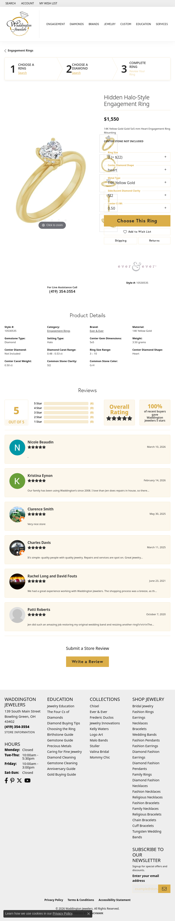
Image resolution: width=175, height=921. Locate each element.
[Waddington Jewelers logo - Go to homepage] (20, 24)
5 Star (38, 403)
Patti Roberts (39, 609)
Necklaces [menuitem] (140, 723)
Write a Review (87, 661)
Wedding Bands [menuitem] (144, 734)
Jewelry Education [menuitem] (60, 706)
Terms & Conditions (81, 900)
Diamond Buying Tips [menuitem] (63, 723)
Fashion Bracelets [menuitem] (145, 803)
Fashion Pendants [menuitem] (146, 740)
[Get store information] (20, 732)
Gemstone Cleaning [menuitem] (62, 763)
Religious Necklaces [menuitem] (147, 797)
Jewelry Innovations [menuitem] (105, 723)
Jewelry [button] (110, 24)
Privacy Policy (53, 900)
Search (22, 73)
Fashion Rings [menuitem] (143, 712)
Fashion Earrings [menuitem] (145, 746)
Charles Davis (39, 542)
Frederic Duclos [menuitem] (101, 717)
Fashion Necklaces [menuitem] (146, 791)
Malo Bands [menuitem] (99, 740)
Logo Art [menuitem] (96, 734)
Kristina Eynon (40, 475)
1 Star (38, 422)
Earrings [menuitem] (138, 717)
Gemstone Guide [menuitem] (60, 740)
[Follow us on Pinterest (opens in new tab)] (12, 780)
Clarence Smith (41, 509)
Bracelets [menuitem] (139, 729)
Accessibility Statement (115, 900)
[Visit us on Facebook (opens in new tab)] (6, 780)
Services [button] (162, 24)
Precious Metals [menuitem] (59, 746)
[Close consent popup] (88, 913)
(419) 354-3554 (62, 291)
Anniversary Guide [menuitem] (61, 769)
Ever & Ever (97, 330)
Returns (154, 240)
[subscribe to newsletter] (164, 889)
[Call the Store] (17, 726)
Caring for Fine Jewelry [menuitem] (64, 751)
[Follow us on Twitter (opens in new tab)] (19, 780)
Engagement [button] (55, 24)
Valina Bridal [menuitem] (99, 751)
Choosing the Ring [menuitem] (61, 729)
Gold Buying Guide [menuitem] (61, 774)
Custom (125, 24)
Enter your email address (145, 878)
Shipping (120, 240)
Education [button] (143, 24)
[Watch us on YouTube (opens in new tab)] (27, 780)
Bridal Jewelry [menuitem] (142, 706)
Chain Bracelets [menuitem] (144, 820)
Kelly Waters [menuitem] (99, 729)
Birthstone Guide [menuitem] (60, 734)
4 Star (38, 408)
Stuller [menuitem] (95, 746)
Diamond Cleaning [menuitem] (61, 757)
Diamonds (77, 24)
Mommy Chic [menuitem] (100, 757)
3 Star (38, 412)
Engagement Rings (20, 50)
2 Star (38, 417)
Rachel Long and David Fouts (52, 576)
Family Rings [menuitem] (142, 774)
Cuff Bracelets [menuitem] (143, 825)
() (92, 403)
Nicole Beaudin (41, 442)
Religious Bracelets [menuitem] (146, 814)
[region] (52, 183)
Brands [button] (94, 24)
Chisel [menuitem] (94, 706)
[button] (10, 3)
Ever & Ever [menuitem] (98, 712)
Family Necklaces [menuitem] (145, 808)
